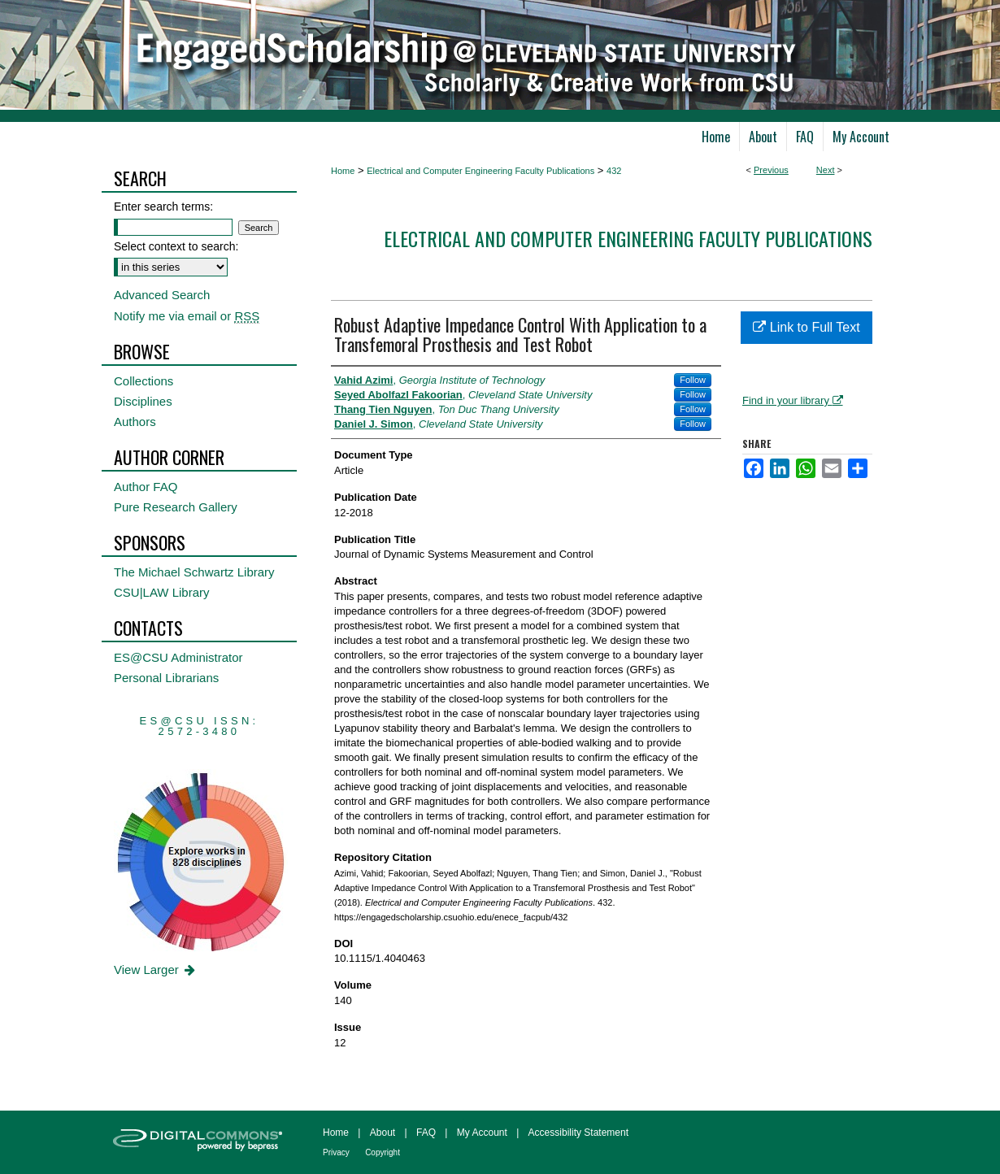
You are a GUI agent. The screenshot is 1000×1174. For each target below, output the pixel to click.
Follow (693, 380)
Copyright (382, 1152)
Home (342, 171)
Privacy (336, 1152)
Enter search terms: (163, 206)
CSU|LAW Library (162, 592)
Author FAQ (145, 487)
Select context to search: (176, 246)
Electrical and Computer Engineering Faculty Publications (480, 171)
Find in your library (792, 400)
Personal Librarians (166, 678)
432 (614, 171)
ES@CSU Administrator (178, 657)
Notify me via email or (186, 316)
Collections (143, 381)
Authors (135, 421)
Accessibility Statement (578, 1132)
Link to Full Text (806, 327)
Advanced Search (162, 295)
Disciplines (143, 401)
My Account (482, 1132)
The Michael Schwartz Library (194, 572)
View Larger (156, 969)
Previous (771, 170)
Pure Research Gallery (175, 507)
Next (825, 170)
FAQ (426, 1132)
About (382, 1132)
